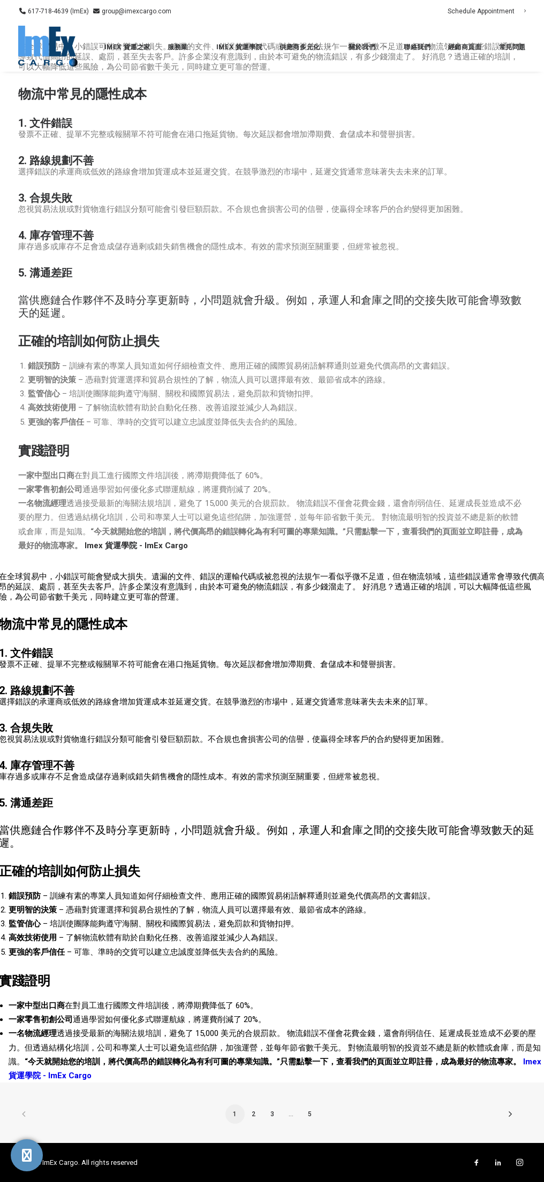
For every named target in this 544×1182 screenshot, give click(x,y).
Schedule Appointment (487, 11)
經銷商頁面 (465, 46)
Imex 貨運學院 (239, 46)
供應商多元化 (305, 46)
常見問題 (512, 46)
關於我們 (368, 46)
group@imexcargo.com (135, 11)
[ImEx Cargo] (48, 47)
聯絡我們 (417, 46)
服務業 (183, 46)
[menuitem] (487, 11)
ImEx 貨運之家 (127, 46)
